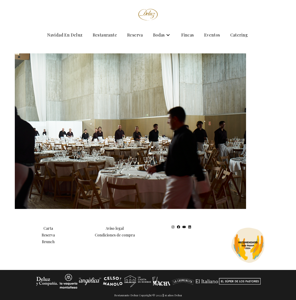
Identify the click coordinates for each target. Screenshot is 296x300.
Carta (48, 228)
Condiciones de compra (115, 235)
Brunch (48, 241)
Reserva (48, 235)
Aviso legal (115, 228)
